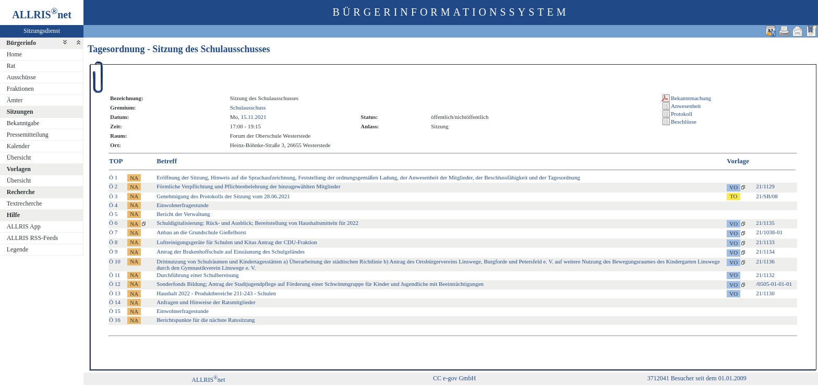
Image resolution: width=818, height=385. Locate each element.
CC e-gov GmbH (454, 378)
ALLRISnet (208, 379)
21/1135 (765, 223)
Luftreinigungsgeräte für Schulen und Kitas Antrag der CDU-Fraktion (237, 242)
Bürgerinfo (21, 42)
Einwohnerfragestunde (183, 205)
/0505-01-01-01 (774, 284)
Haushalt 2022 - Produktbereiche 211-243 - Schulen (216, 293)
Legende (17, 249)
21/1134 (765, 251)
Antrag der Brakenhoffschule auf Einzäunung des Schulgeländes (231, 251)
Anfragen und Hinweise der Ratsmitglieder (206, 302)
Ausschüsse (21, 77)
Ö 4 (113, 205)
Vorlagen (19, 169)
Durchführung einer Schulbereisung (198, 275)
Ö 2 (113, 186)
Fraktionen (20, 88)
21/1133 (765, 242)
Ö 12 (115, 284)
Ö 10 (115, 261)
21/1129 (765, 186)
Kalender (18, 146)
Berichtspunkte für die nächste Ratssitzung (206, 320)
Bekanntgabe (23, 123)
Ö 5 (113, 214)
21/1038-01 (769, 232)
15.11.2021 (254, 117)
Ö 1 (113, 177)
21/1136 (765, 261)
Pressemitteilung (28, 134)
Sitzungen (20, 111)
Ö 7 (113, 232)
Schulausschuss (248, 107)
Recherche (21, 192)
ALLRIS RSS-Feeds (32, 238)
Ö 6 (113, 223)
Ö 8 (113, 242)
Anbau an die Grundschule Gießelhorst (201, 232)
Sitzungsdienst (41, 30)
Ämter (15, 100)
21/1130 (765, 293)
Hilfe (13, 215)
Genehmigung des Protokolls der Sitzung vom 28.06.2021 (223, 196)
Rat (11, 65)
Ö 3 (113, 196)
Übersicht (19, 157)
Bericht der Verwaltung (183, 214)
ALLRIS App (24, 226)
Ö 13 (115, 293)
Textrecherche (24, 203)
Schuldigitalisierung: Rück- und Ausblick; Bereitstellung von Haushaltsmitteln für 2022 (257, 223)
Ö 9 (113, 251)
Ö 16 (115, 320)
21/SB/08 (767, 196)
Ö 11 (114, 275)
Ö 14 (115, 302)
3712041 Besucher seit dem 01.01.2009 (697, 378)
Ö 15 (115, 311)
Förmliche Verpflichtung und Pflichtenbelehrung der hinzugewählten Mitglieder (248, 186)
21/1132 (765, 275)
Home (14, 54)
